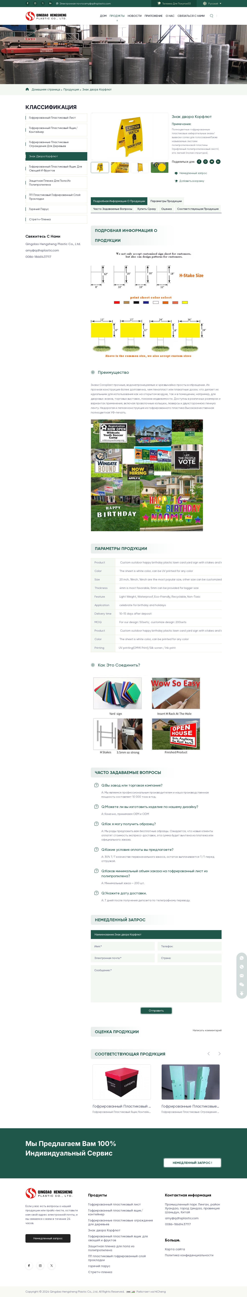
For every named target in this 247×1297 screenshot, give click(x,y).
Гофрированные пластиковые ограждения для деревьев (49, 144)
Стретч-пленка (40, 219)
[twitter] (43, 3)
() (176, 3)
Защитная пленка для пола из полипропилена (49, 182)
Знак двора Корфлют (96, 89)
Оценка (166, 209)
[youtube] (212, 161)
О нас (170, 16)
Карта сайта (175, 1249)
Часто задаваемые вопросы (112, 209)
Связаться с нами (191, 16)
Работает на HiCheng (151, 1291)
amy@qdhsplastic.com (42, 250)
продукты (117, 16)
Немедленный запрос (193, 173)
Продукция (71, 89)
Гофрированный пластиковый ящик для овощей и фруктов (55, 168)
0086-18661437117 (38, 257)
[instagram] (35, 3)
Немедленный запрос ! (192, 1163)
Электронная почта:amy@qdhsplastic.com (85, 3)
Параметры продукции (166, 201)
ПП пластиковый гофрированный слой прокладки (54, 196)
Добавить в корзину (192, 181)
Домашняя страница (46, 89)
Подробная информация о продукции (119, 201)
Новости (135, 16)
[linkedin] (50, 3)
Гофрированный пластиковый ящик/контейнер (53, 130)
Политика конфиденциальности (189, 1255)
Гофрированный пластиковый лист (52, 117)
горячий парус (39, 209)
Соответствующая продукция (198, 209)
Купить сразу (147, 209)
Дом (103, 16)
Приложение (154, 16)
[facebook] (27, 3)
